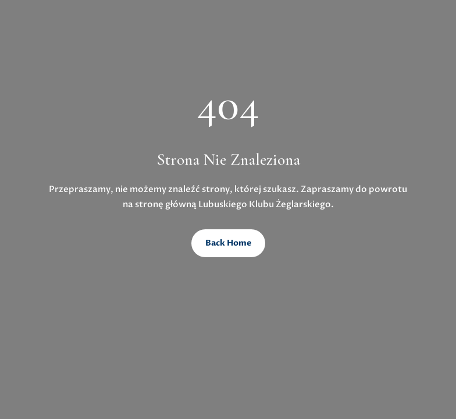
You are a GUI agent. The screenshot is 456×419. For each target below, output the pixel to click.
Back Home (228, 242)
